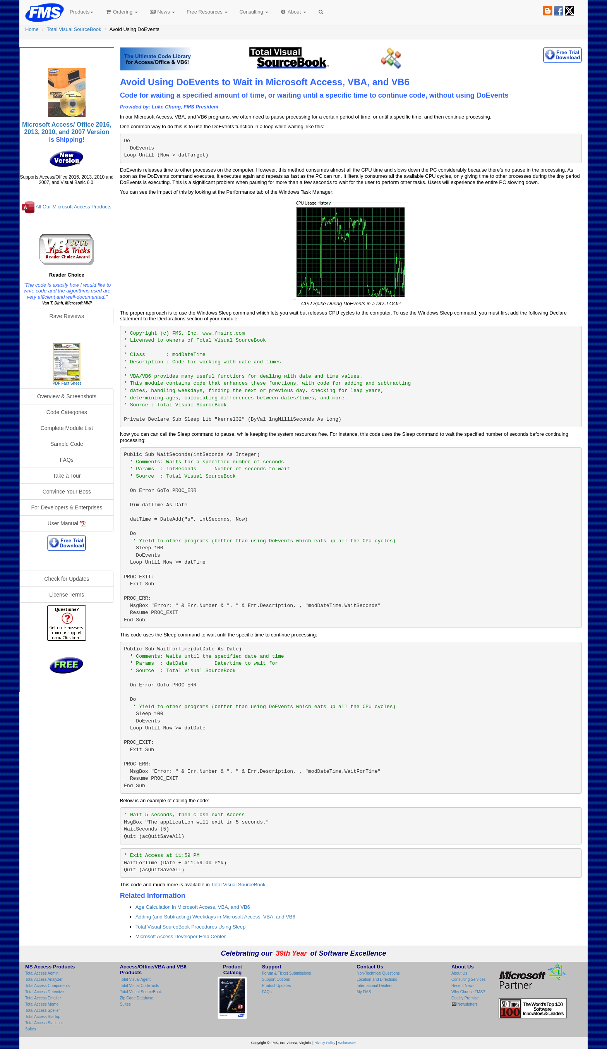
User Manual (67, 523)
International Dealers (374, 986)
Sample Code (66, 444)
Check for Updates (66, 579)
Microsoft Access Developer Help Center (180, 936)
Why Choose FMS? (468, 992)
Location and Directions (377, 979)
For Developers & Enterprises (67, 507)
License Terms (66, 595)
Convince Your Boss (67, 491)
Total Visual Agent (135, 979)
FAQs (67, 460)
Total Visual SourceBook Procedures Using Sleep (190, 927)
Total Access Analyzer (44, 979)
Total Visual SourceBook (74, 29)
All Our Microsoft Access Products (73, 207)
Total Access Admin (41, 973)
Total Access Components (47, 986)
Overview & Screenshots (66, 396)
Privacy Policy (324, 1043)
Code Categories (66, 412)
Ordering (121, 12)
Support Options (276, 979)
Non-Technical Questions (378, 973)
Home (32, 29)
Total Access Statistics (44, 1023)
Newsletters (467, 1004)
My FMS (364, 992)
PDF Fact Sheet (67, 383)
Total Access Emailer (43, 998)
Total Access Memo (41, 1004)
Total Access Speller (42, 1010)
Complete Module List (67, 428)
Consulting (253, 12)
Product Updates (276, 986)
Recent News (462, 986)
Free (207, 12)
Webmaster (347, 1043)
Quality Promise (465, 998)
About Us (459, 973)
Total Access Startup (42, 1017)
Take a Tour (67, 476)
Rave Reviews (67, 316)
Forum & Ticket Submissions (286, 973)
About (293, 12)
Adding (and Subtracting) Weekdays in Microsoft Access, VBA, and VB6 (215, 917)
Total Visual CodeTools (139, 986)
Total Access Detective (44, 992)
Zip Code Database (136, 998)
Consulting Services (468, 979)
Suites (30, 1029)
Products (81, 12)
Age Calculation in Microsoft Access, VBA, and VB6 (192, 907)
